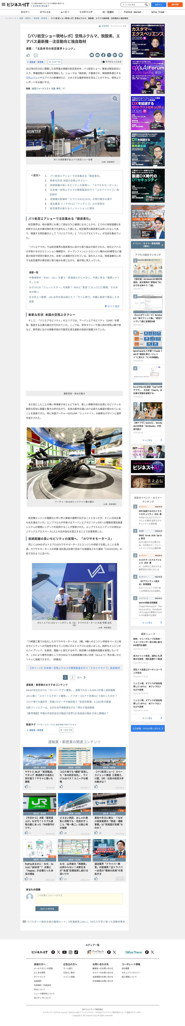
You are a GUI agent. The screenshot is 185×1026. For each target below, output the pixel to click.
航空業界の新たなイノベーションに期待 (72, 208)
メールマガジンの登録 (43, 968)
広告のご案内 (69, 972)
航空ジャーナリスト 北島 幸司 (46, 88)
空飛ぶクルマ (33, 77)
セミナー (25, 11)
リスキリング (85, 11)
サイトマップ (39, 976)
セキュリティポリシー (131, 972)
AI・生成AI (108, 11)
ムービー (65, 11)
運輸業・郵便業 (36, 61)
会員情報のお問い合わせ (102, 976)
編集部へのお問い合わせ (102, 968)
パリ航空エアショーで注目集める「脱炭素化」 (76, 175)
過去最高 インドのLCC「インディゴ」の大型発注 (77, 203)
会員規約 (37, 980)
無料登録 (175, 4)
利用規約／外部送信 (42, 985)
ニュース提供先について (44, 993)
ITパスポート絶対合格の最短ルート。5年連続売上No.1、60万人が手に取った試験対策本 (76, 921)
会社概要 (125, 968)
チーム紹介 (68, 968)
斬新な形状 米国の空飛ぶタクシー (69, 180)
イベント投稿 (69, 976)
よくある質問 (39, 972)
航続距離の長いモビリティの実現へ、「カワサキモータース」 (84, 185)
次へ (79, 677)
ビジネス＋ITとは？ (41, 6)
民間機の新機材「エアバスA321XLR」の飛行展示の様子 (81, 199)
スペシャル (45, 11)
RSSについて (39, 989)
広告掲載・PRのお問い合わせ (147, 728)
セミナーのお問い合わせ (102, 972)
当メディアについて (42, 997)
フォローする (56, 62)
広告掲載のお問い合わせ (102, 980)
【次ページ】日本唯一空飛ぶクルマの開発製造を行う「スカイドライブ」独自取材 (74, 668)
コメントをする (47, 908)
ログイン (158, 4)
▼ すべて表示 (112, 306)
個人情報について (129, 976)
